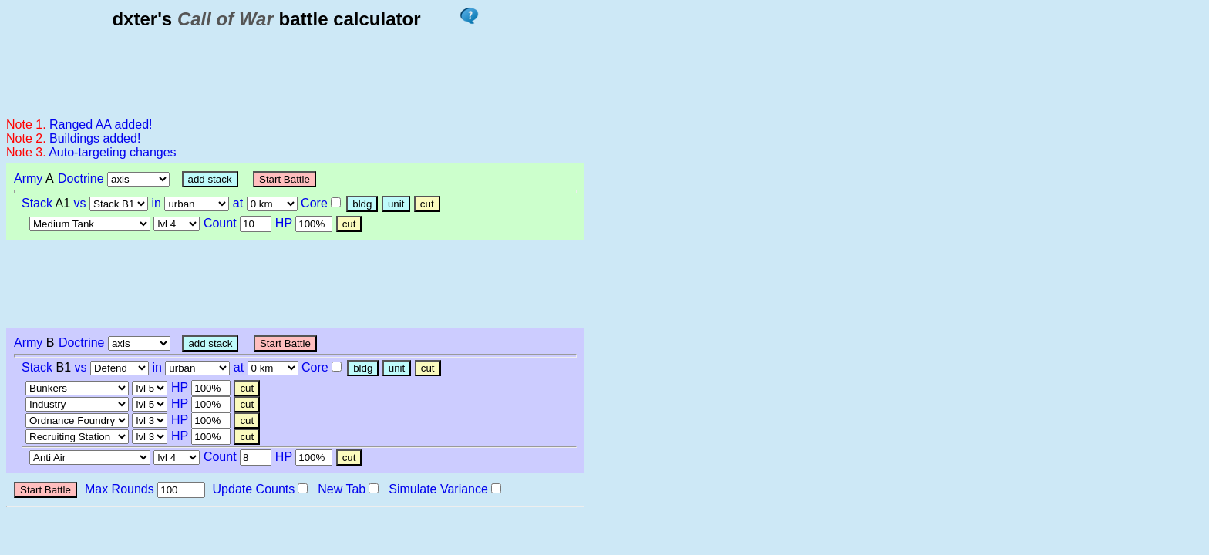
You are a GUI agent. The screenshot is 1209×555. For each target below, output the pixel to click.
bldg (362, 204)
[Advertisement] (294, 72)
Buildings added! (94, 138)
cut (427, 204)
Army (28, 178)
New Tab (341, 489)
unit (396, 204)
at (238, 203)
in (156, 203)
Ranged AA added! (100, 124)
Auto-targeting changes (112, 152)
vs (80, 203)
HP (283, 223)
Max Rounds (119, 489)
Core (314, 203)
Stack (37, 203)
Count (220, 223)
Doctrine (81, 178)
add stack (210, 179)
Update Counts (254, 489)
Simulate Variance (438, 489)
